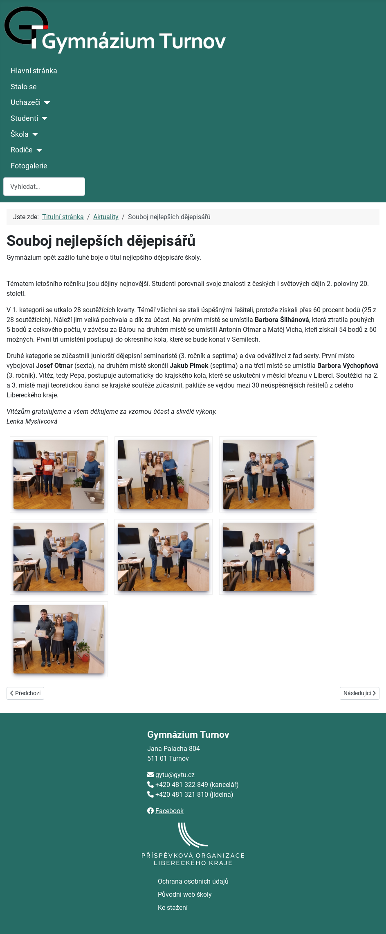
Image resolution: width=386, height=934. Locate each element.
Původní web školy (185, 894)
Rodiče (22, 150)
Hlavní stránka (34, 71)
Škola (20, 134)
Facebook (169, 811)
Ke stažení (173, 907)
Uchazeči (25, 102)
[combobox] (44, 186)
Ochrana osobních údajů (193, 881)
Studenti (24, 118)
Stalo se (24, 87)
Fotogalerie (29, 166)
